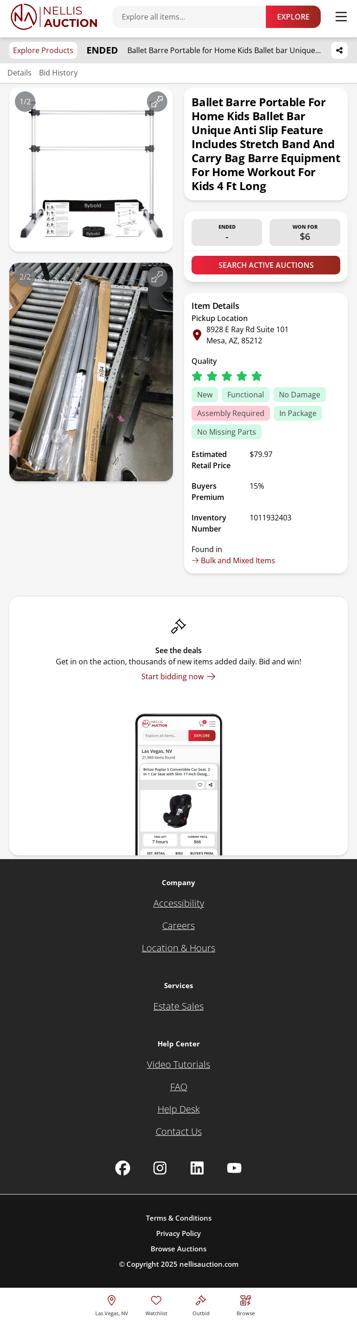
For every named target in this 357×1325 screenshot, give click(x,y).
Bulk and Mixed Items (233, 560)
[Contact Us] (179, 1131)
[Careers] (178, 925)
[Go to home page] (54, 17)
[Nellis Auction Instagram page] (159, 1168)
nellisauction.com (208, 1264)
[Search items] (194, 17)
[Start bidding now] (178, 676)
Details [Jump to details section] (19, 73)
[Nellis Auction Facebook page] (122, 1168)
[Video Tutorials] (178, 1064)
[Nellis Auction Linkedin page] (197, 1168)
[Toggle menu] (341, 16)
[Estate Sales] (178, 1006)
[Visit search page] (245, 1304)
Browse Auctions (178, 1248)
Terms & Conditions (179, 1218)
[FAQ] (178, 1086)
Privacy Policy (178, 1233)
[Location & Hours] (178, 948)
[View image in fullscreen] (157, 101)
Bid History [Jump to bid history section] (58, 73)
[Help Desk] (179, 1109)
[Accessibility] (178, 903)
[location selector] (111, 1304)
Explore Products (43, 50)
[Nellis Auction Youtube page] (234, 1168)
